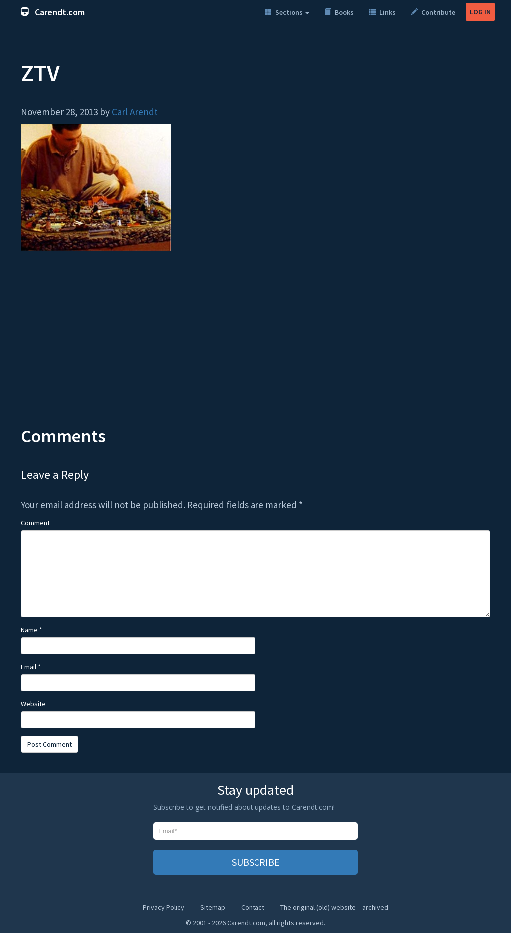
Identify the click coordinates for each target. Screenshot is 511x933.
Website (33, 703)
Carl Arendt (135, 112)
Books (339, 12)
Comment (35, 522)
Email (31, 666)
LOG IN (480, 11)
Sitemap (212, 907)
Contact (252, 907)
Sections (287, 12)
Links (382, 12)
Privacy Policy (163, 907)
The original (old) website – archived (334, 907)
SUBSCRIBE (256, 862)
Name (31, 629)
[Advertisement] (255, 346)
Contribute (433, 12)
